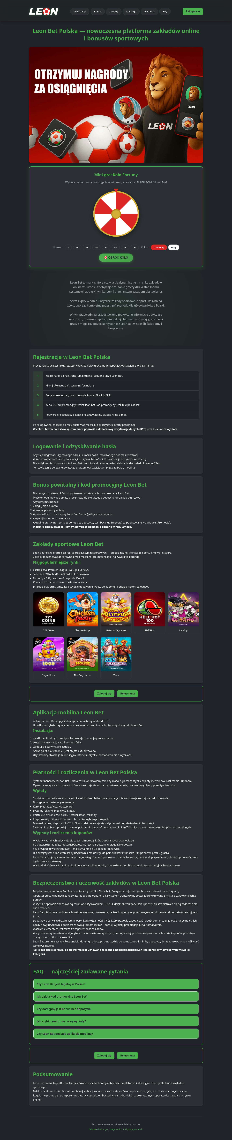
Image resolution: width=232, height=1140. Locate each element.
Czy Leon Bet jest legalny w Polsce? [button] (61, 984)
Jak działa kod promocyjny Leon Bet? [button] (62, 996)
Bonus (97, 11)
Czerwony (159, 247)
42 (115, 247)
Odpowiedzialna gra (98, 1129)
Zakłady (113, 11)
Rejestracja (80, 11)
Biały (173, 247)
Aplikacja (131, 11)
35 (106, 247)
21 (87, 247)
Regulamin (116, 1129)
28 (96, 247)
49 (125, 247)
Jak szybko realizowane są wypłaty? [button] (61, 1021)
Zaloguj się (193, 11)
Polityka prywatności (133, 1129)
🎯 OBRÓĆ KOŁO (116, 257)
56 (135, 247)
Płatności (149, 11)
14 (77, 247)
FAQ (165, 11)
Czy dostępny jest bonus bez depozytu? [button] (64, 1009)
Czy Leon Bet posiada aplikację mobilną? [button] (65, 1034)
